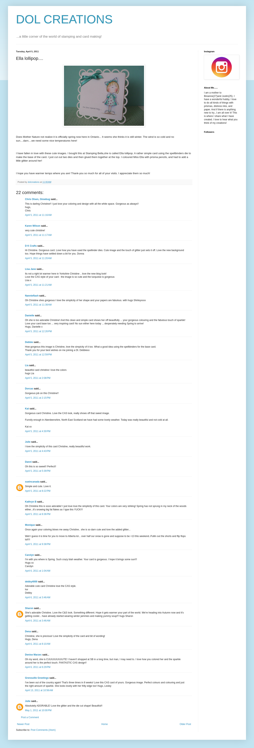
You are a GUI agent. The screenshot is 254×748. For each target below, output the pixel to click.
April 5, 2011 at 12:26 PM (38, 331)
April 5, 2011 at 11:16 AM (38, 215)
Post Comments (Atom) (43, 730)
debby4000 (31, 581)
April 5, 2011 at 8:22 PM (37, 491)
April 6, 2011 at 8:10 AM (37, 643)
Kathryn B (30, 501)
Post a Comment (30, 717)
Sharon (29, 608)
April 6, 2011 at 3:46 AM (37, 597)
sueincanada (32, 481)
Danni (28, 461)
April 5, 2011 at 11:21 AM (38, 285)
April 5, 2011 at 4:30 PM (37, 431)
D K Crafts (31, 245)
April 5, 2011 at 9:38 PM (37, 544)
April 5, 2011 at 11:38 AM (38, 304)
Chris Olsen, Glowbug (37, 199)
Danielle (29, 315)
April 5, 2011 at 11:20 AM (38, 258)
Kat (27, 408)
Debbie (29, 342)
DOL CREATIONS (64, 19)
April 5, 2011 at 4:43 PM (37, 451)
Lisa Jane (30, 269)
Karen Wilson (32, 225)
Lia (26, 365)
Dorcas (29, 388)
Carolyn (29, 555)
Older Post (185, 724)
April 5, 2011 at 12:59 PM (38, 354)
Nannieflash (32, 295)
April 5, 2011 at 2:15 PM (37, 397)
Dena (28, 631)
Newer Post (23, 724)
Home (104, 724)
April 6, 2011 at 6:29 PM (37, 667)
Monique (30, 525)
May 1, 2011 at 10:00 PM (38, 710)
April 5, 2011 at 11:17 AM (38, 235)
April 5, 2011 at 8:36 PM (37, 514)
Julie (27, 441)
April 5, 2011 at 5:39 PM (37, 471)
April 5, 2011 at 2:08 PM (37, 378)
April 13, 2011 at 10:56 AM (39, 690)
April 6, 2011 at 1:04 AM (37, 570)
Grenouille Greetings (37, 678)
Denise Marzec (33, 654)
